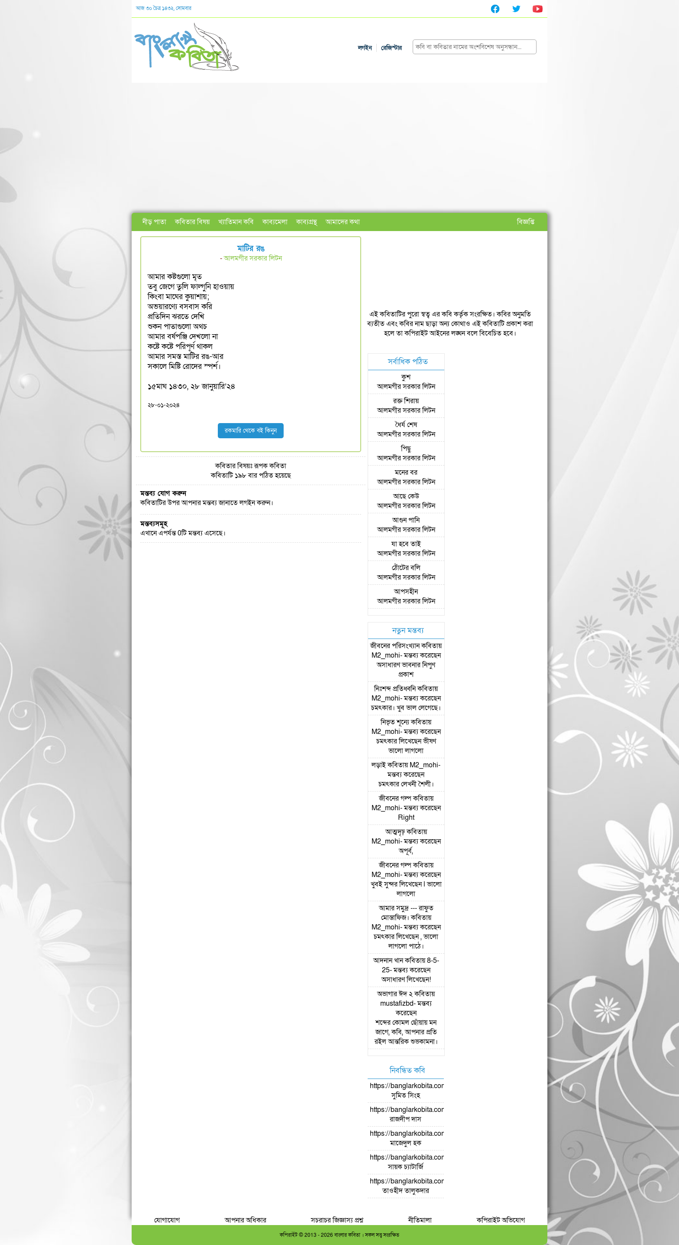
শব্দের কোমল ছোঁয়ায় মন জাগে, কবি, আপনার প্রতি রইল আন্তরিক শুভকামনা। (406, 1032)
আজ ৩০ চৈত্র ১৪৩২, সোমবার (163, 8)
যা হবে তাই (406, 544)
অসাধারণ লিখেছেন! (406, 979)
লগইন (365, 48)
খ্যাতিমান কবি (236, 222)
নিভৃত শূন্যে (395, 722)
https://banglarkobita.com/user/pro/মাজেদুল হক (423, 1138)
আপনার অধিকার (245, 1220)
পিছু (406, 448)
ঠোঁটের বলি (406, 568)
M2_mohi (386, 655)
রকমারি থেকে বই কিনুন (251, 431)
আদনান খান (388, 960)
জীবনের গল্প (395, 798)
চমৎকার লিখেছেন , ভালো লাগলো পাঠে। (406, 941)
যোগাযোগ (167, 1220)
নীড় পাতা (154, 222)
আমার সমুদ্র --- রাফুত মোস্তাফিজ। (406, 912)
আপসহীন (406, 591)
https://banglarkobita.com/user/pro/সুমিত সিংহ (423, 1090)
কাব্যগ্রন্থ (306, 222)
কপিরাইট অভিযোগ (501, 1220)
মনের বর (406, 472)
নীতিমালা (420, 1220)
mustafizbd (397, 1003)
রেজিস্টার (391, 48)
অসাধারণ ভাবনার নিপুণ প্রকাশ (406, 669)
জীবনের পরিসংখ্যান (395, 646)
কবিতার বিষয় (192, 222)
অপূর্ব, (406, 851)
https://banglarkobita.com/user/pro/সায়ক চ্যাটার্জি (423, 1162)
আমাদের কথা (343, 222)
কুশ (406, 377)
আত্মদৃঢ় (395, 832)
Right (406, 817)
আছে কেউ (406, 496)
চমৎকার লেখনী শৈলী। (406, 784)
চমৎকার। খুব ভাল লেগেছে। (406, 708)
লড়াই (379, 765)
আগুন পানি (406, 520)
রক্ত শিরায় (406, 401)
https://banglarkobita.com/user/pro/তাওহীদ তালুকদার (423, 1186)
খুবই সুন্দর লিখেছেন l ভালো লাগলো (406, 889)
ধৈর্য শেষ (406, 425)
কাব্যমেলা (275, 222)
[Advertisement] (339, 148)
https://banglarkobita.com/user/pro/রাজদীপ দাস (423, 1114)
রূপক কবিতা (270, 466)
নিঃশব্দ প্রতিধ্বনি (395, 689)
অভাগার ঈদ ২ (395, 994)
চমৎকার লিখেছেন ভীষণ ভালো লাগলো (406, 746)
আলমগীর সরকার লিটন (253, 258)
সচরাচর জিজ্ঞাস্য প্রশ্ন (337, 1220)
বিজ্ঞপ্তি (525, 222)
